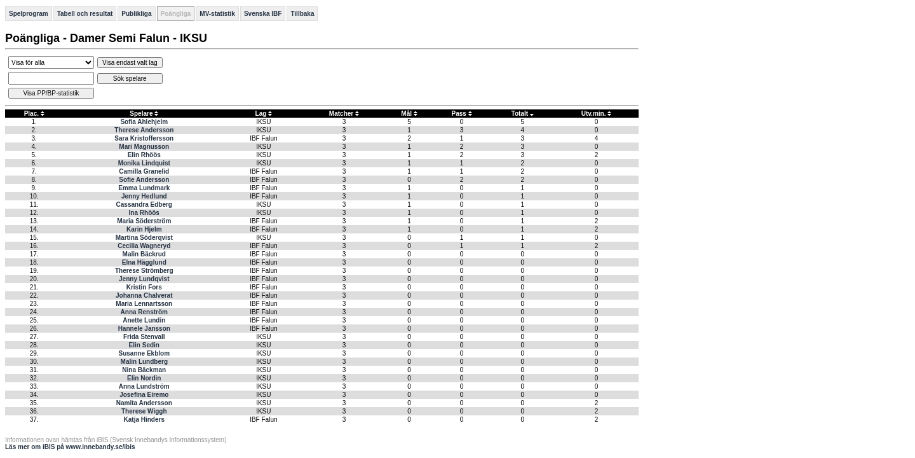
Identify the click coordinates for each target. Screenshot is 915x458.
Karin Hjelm (144, 229)
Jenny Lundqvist (144, 278)
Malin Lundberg (144, 361)
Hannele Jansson (144, 328)
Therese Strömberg (144, 270)
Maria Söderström (144, 221)
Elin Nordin (144, 378)
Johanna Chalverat (144, 295)
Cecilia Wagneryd (144, 245)
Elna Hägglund (144, 262)
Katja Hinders (144, 419)
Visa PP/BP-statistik (51, 93)
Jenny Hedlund (144, 196)
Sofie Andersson (144, 179)
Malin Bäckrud (144, 254)
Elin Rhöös (144, 154)
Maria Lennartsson (144, 303)
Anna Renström (144, 312)
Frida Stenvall (144, 336)
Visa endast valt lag (130, 62)
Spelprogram (28, 13)
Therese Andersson (143, 130)
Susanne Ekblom (144, 353)
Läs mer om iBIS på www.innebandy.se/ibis (70, 446)
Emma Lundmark (144, 187)
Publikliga (136, 13)
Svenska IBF (262, 13)
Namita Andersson (144, 402)
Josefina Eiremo (143, 394)
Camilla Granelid (144, 171)
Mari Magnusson (144, 146)
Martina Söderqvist (144, 237)
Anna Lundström (144, 386)
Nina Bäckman (144, 369)
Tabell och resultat (85, 13)
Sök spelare (130, 78)
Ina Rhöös (144, 212)
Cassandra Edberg (144, 204)
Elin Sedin (144, 345)
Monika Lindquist (144, 163)
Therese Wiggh (144, 411)
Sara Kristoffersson (143, 138)
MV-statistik (217, 13)
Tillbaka (302, 13)
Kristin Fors (144, 287)
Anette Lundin (144, 320)
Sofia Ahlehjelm (144, 121)
